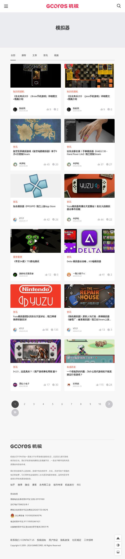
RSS (79, 484)
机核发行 (69, 484)
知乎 (12, 484)
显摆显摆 (17, 256)
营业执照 (14, 493)
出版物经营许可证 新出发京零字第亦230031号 (29, 526)
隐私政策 (64, 540)
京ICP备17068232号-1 (19, 504)
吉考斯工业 (45, 484)
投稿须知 (41, 540)
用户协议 (53, 540)
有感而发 (71, 367)
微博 (20, 484)
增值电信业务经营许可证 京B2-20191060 (27, 499)
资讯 (15, 146)
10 (99, 404)
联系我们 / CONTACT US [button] (22, 540)
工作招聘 (88, 540)
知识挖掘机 (18, 91)
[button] (118, 538)
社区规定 (76, 540)
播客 (34, 484)
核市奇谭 (58, 484)
